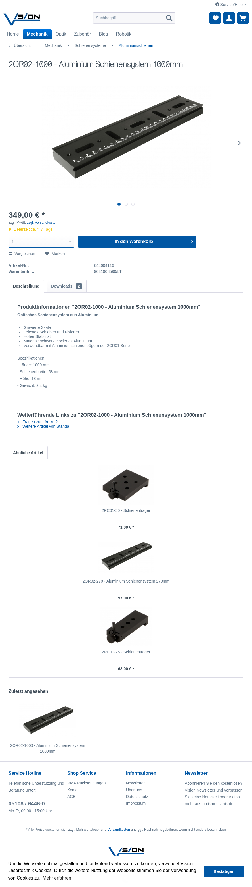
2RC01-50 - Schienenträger (126, 510)
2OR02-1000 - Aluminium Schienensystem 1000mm (47, 748)
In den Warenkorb (154, 240)
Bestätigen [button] (223, 871)
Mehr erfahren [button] (57, 878)
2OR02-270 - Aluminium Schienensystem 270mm (126, 581)
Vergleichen (22, 253)
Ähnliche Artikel (28, 452)
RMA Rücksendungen (86, 783)
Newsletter (135, 783)
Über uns (134, 790)
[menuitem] (134, 18)
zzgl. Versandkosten (42, 223)
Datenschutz (137, 796)
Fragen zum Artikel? (37, 421)
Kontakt (74, 790)
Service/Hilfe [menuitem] (229, 4)
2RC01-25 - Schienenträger (126, 652)
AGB (71, 796)
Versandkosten (119, 830)
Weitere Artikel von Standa (43, 426)
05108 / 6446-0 (27, 804)
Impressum (136, 803)
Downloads (66, 286)
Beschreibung (26, 286)
